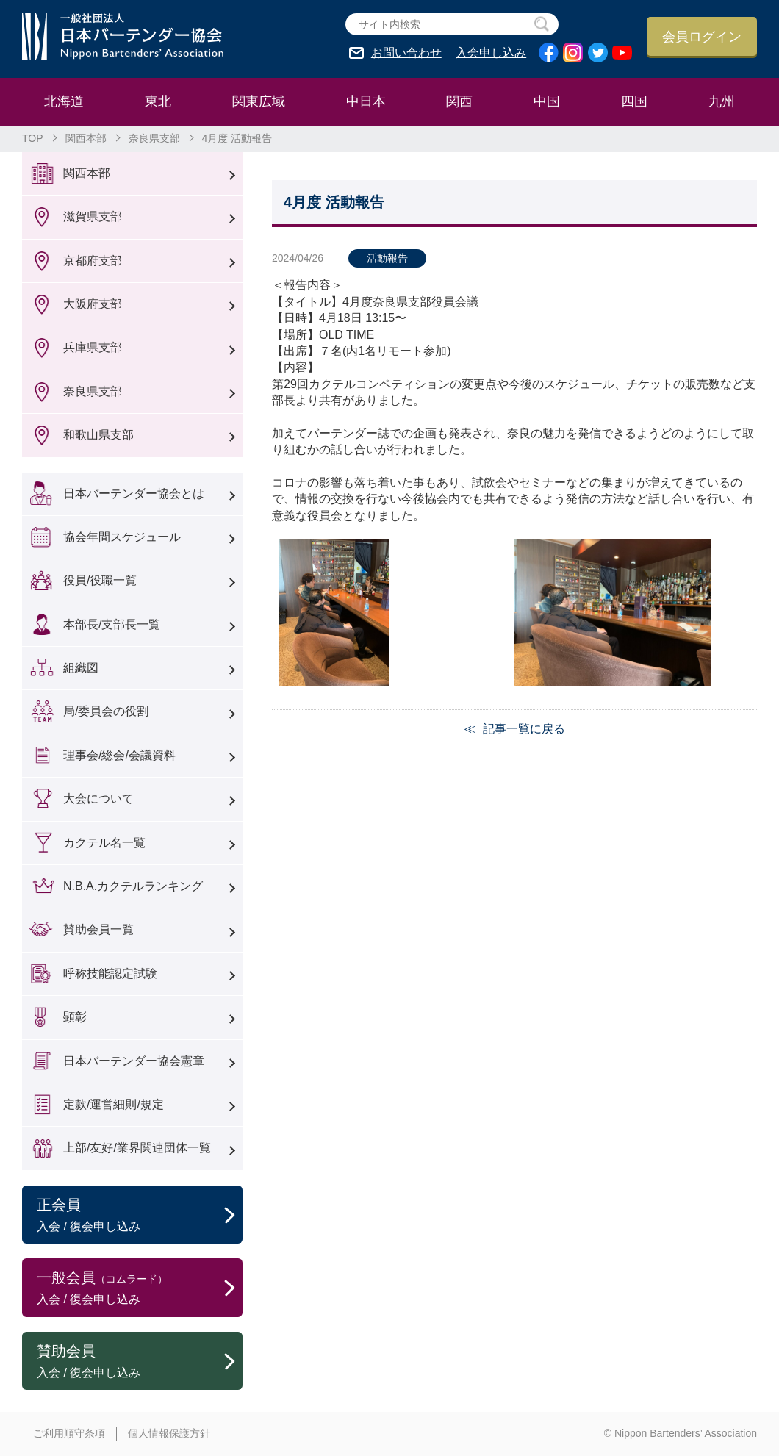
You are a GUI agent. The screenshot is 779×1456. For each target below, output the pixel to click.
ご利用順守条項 (69, 1433)
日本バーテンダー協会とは (133, 493)
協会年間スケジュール (122, 537)
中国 (547, 101)
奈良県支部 (154, 138)
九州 (721, 101)
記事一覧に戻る (524, 728)
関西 (459, 101)
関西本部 (86, 138)
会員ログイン (702, 36)
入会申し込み (491, 53)
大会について (98, 798)
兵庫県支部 (92, 347)
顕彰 (75, 1017)
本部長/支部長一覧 (111, 624)
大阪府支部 (92, 304)
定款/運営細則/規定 (113, 1104)
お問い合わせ (406, 53)
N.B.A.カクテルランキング (133, 886)
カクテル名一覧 (104, 842)
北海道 (64, 101)
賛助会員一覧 (98, 929)
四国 (634, 101)
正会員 (140, 1216)
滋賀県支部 (92, 216)
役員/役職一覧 (100, 580)
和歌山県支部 (98, 434)
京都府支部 (92, 260)
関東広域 (258, 101)
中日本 (366, 101)
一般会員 (140, 1288)
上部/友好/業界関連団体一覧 (137, 1147)
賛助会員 (140, 1362)
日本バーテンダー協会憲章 (133, 1061)
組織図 (80, 667)
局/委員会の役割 (105, 711)
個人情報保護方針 (169, 1433)
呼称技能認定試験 (110, 973)
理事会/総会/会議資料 (119, 755)
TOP (32, 138)
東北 (158, 101)
